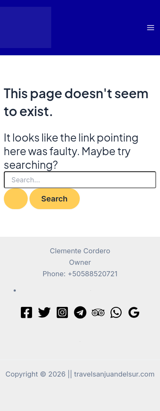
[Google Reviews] (134, 312)
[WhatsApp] (116, 312)
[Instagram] (62, 312)
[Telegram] (80, 312)
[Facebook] (26, 312)
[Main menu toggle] (150, 27)
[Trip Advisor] (98, 312)
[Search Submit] (16, 198)
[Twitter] (44, 312)
